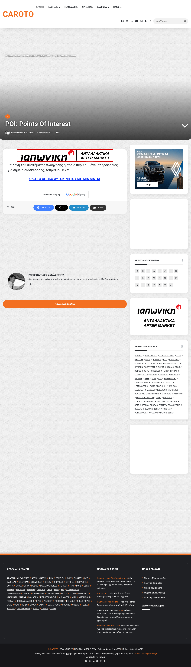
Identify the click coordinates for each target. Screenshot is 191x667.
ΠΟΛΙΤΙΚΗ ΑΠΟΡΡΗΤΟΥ (85, 649)
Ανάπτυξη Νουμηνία (95, 657)
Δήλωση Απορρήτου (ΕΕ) (109, 649)
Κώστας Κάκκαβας (153, 583)
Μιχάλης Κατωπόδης (154, 592)
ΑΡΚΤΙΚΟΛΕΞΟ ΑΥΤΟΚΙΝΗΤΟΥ (36, 56)
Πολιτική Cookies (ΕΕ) (132, 649)
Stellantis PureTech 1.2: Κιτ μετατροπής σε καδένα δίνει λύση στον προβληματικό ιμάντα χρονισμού (118, 628)
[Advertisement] (65, 241)
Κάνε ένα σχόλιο (65, 304)
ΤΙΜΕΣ (116, 7)
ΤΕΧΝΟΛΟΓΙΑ (71, 7)
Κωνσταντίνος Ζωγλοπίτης (22, 133)
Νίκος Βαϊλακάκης (153, 587)
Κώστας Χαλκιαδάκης (154, 597)
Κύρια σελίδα (12, 56)
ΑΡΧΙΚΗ (40, 7)
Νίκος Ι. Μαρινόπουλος (155, 578)
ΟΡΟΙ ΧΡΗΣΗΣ (66, 649)
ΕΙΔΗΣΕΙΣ (53, 7)
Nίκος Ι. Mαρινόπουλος (108, 610)
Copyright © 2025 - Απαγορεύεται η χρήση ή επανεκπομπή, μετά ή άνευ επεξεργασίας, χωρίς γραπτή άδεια (83, 653)
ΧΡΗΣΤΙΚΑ (87, 7)
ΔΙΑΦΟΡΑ (102, 7)
